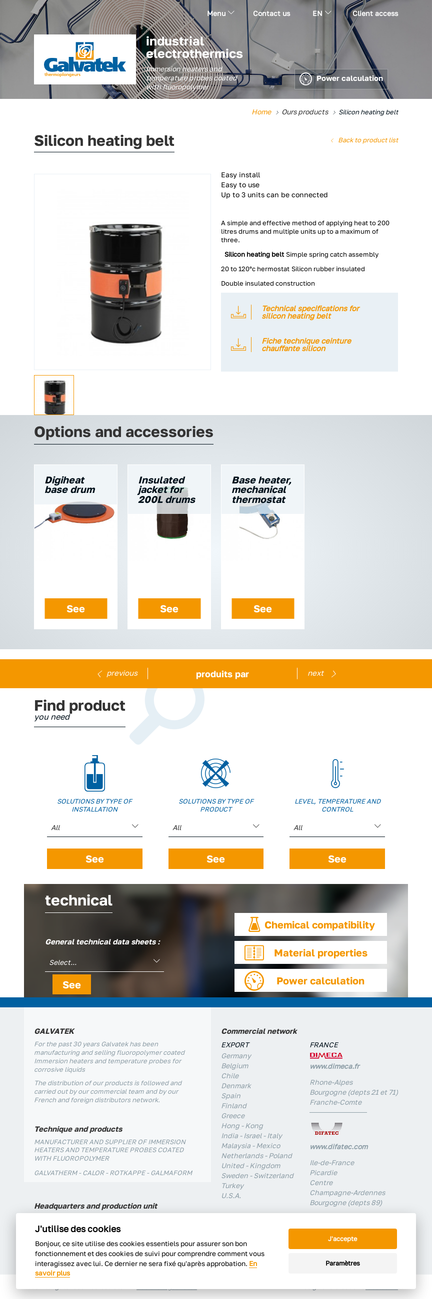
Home (261, 111)
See (75, 608)
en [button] (322, 13)
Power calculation (341, 79)
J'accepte (342, 1239)
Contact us (271, 13)
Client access (375, 13)
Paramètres (343, 1263)
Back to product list (368, 140)
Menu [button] (220, 13)
